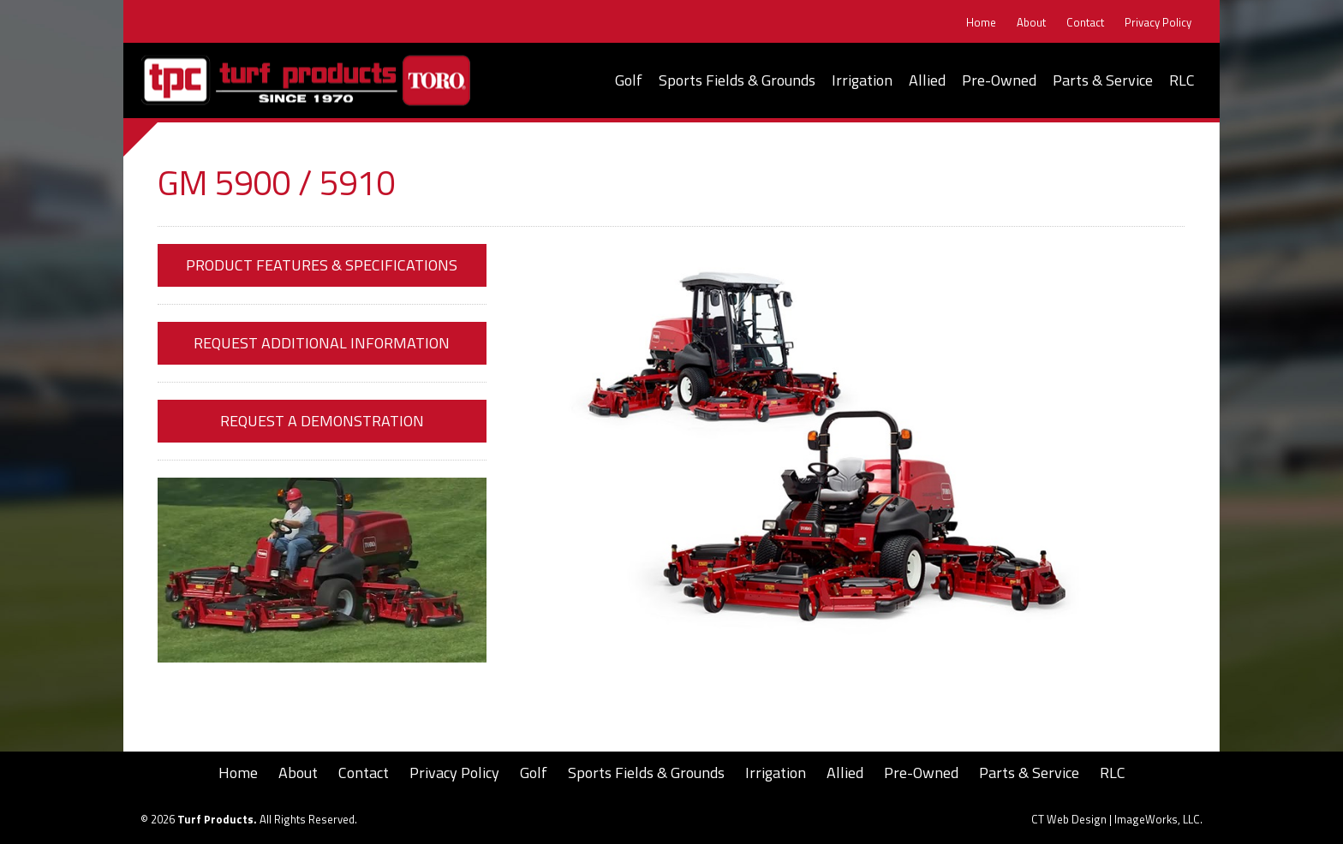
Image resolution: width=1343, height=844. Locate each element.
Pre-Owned (999, 80)
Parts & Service (1103, 80)
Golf (628, 80)
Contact (1085, 22)
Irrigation (862, 80)
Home (981, 22)
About (1031, 22)
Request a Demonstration (322, 420)
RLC (1182, 80)
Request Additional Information (322, 342)
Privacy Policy (1158, 22)
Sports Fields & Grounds (737, 80)
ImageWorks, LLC (1157, 819)
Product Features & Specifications (321, 264)
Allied (927, 80)
